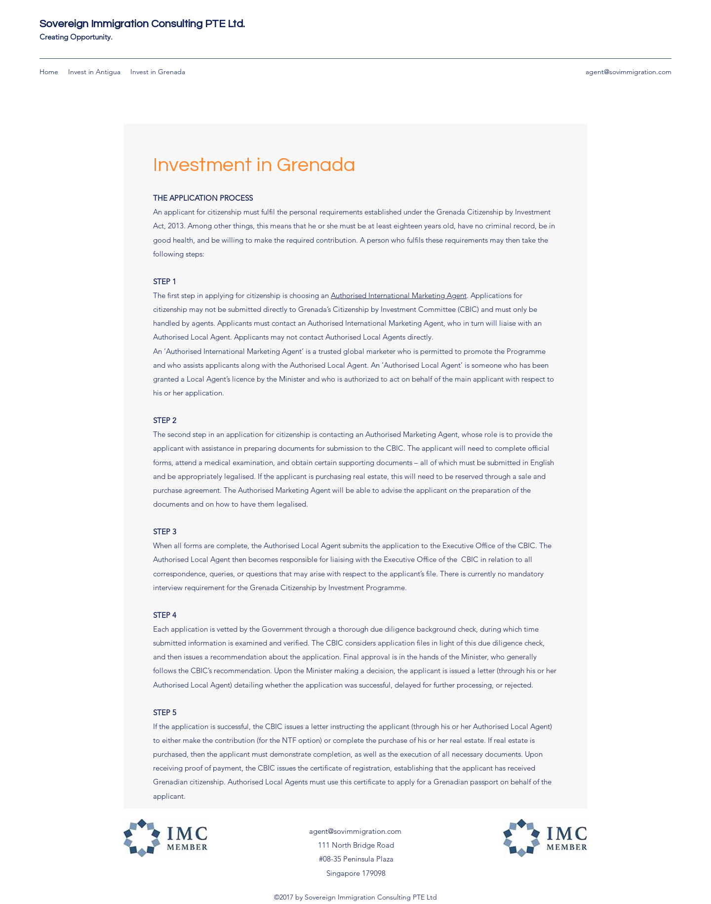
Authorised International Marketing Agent (399, 295)
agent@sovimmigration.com (629, 71)
